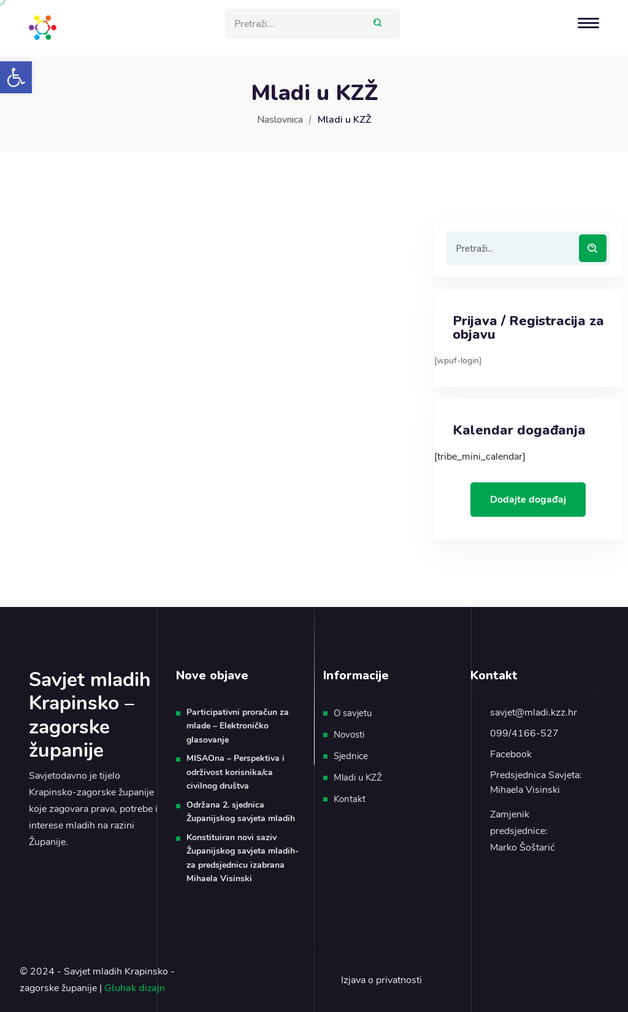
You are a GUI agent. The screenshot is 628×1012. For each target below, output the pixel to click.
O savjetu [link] (353, 713)
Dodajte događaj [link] (528, 499)
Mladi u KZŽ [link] (358, 777)
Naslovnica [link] (280, 119)
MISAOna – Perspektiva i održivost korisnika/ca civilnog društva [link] (235, 772)
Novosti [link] (349, 734)
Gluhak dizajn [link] (134, 988)
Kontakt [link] (350, 799)
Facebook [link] (511, 754)
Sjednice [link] (351, 756)
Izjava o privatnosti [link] (381, 980)
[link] (16, 77)
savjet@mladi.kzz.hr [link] (533, 712)
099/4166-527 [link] (524, 733)
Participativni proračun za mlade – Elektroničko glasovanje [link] (237, 726)
